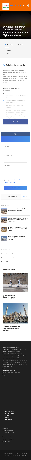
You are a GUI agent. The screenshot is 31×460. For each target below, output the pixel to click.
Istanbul (7, 417)
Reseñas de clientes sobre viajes (11, 373)
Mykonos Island (9, 413)
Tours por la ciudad (6, 249)
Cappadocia (8, 419)
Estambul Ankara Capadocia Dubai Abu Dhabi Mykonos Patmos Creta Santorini (17, 238)
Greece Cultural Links (8, 439)
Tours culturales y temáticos (8, 258)
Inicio (3, 368)
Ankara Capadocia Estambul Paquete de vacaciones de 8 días (18, 209)
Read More (15, 121)
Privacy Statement (9, 182)
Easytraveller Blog (7, 437)
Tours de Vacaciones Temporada (9, 254)
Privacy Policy (6, 441)
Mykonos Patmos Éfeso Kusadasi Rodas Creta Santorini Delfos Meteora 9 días (18, 229)
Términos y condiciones (9, 370)
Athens (7, 415)
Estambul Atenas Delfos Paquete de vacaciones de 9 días (11, 328)
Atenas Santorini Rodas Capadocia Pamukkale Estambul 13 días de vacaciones (18, 219)
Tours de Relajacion (6, 262)
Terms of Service (19, 180)
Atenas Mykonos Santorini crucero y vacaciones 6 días (9, 297)
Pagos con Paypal (7, 375)
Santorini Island (9, 411)
